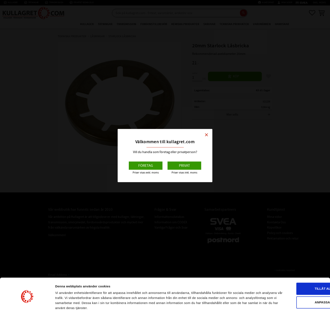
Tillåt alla (295, 272)
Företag (145, 165)
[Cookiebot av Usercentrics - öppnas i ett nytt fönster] (27, 303)
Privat (184, 165)
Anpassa (295, 285)
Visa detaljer (64, 302)
